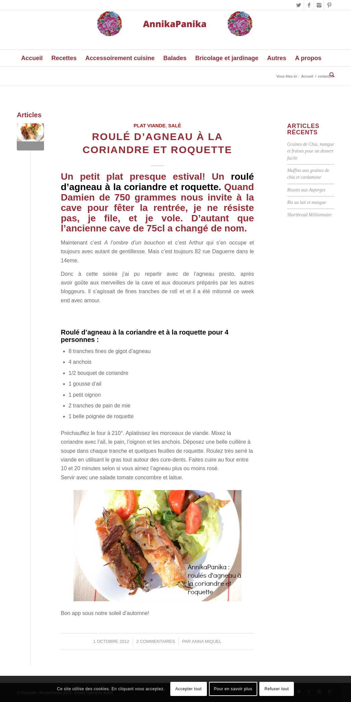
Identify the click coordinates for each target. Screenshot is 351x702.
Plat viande (150, 125)
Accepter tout (188, 689)
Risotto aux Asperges (306, 189)
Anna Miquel (207, 641)
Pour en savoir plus (233, 689)
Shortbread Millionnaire (309, 214)
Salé (174, 125)
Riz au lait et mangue (306, 202)
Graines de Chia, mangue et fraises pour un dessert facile (310, 151)
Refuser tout (276, 689)
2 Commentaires (155, 641)
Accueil (307, 76)
